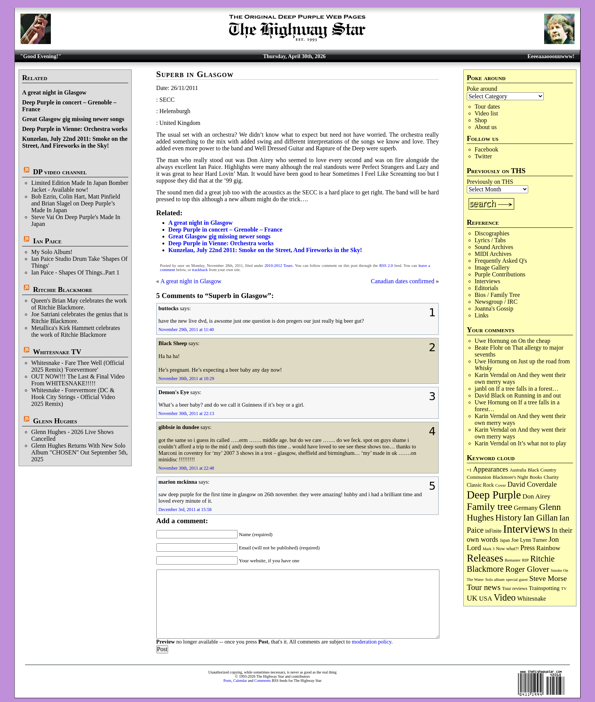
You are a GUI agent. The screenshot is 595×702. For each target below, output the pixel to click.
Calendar (240, 680)
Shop (481, 120)
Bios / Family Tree (497, 295)
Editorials (486, 288)
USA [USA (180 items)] (485, 598)
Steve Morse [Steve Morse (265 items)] (548, 578)
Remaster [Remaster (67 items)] (512, 560)
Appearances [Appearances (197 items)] (490, 469)
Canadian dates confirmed (402, 281)
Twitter (483, 156)
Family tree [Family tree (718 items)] (489, 506)
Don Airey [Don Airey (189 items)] (537, 496)
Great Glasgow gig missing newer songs (73, 119)
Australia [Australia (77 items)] (518, 470)
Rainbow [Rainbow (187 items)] (548, 548)
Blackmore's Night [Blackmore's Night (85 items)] (510, 477)
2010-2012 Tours (278, 265)
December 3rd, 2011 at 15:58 (185, 509)
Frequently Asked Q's (501, 260)
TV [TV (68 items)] (564, 588)
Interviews (488, 281)
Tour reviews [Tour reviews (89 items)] (514, 588)
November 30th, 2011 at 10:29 (186, 378)
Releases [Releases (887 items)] (485, 558)
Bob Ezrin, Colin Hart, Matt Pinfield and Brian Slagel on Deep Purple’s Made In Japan (75, 203)
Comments (262, 680)
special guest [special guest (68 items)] (517, 579)
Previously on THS (490, 181)
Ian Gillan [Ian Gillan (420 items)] (540, 517)
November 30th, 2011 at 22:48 (186, 468)
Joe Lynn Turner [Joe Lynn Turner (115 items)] (529, 540)
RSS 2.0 (386, 265)
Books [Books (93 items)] (535, 477)
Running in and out (537, 395)
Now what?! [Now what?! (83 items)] (507, 548)
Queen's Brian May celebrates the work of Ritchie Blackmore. (79, 304)
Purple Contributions (500, 274)
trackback (200, 270)
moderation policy (371, 642)
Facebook (486, 149)
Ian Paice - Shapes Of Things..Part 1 (75, 272)
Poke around (482, 88)
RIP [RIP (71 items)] (525, 560)
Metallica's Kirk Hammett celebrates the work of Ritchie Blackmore (75, 331)
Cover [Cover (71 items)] (500, 485)
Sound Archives (494, 247)
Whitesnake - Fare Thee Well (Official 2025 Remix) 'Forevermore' (77, 366)
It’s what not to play (542, 443)
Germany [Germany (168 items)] (526, 507)
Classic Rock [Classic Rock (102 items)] (480, 485)
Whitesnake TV (57, 352)
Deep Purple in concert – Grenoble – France (225, 229)
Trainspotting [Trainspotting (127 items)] (544, 588)
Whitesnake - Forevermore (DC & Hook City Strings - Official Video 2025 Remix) (73, 397)
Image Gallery (492, 267)
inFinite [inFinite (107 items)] (493, 531)
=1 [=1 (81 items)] (469, 470)
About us (486, 127)
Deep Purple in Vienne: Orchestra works (74, 129)
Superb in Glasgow (195, 74)
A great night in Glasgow (54, 92)
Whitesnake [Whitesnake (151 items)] (531, 598)
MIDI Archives (493, 254)
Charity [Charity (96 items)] (551, 477)
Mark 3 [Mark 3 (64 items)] (488, 549)
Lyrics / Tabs (490, 240)
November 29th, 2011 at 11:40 (186, 329)
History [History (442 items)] (508, 517)
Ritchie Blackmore (62, 289)
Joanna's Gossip (494, 308)
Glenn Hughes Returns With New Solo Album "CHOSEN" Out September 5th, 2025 (79, 452)
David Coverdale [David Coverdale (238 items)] (532, 484)
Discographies (492, 233)
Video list (486, 113)
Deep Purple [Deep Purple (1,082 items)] (494, 495)
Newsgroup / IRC (496, 301)
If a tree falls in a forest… (527, 388)
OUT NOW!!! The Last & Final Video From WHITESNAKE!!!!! (77, 379)
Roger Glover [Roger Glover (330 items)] (527, 569)
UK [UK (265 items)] (472, 598)
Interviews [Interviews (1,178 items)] (526, 529)
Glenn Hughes (55, 421)
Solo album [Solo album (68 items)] (495, 579)
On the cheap (534, 341)
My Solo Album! (51, 252)
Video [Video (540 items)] (505, 597)
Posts (227, 680)
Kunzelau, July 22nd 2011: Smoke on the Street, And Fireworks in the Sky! (75, 142)
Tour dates (487, 106)
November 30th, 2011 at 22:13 (186, 413)
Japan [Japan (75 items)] (505, 540)
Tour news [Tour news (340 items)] (484, 587)
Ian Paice (47, 241)
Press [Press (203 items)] (527, 548)
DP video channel (60, 172)
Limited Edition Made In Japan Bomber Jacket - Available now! (79, 186)
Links (481, 315)
